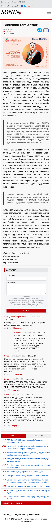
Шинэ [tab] (13, 436)
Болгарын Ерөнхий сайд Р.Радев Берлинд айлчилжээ (27, 476)
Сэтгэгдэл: (11, 282)
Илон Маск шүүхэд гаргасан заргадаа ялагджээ (25, 472)
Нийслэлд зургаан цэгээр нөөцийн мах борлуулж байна (28, 486)
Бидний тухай (20, 515)
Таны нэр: (10, 275)
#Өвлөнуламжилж (11, 256)
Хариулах (17, 328)
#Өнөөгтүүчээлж (10, 259)
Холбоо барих (34, 515)
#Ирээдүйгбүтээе (10, 262)
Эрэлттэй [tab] (38, 436)
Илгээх (26, 310)
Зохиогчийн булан (12, 503)
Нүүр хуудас (7, 515)
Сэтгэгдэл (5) (9, 33)
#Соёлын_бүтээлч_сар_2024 (16, 253)
